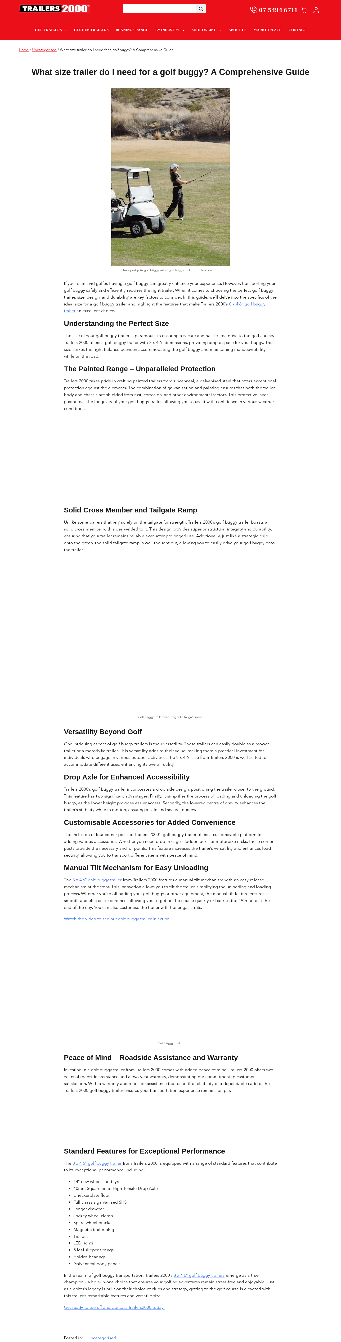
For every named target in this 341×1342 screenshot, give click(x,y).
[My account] (317, 10)
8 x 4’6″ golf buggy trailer (97, 880)
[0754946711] (254, 10)
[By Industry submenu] (184, 30)
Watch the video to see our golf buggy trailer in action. (117, 919)
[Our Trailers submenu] (66, 30)
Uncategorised (44, 49)
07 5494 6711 (278, 10)
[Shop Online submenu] (220, 30)
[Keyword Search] (159, 9)
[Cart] (304, 10)
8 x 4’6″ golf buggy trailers (199, 1275)
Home (24, 49)
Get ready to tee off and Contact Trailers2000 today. (114, 1307)
